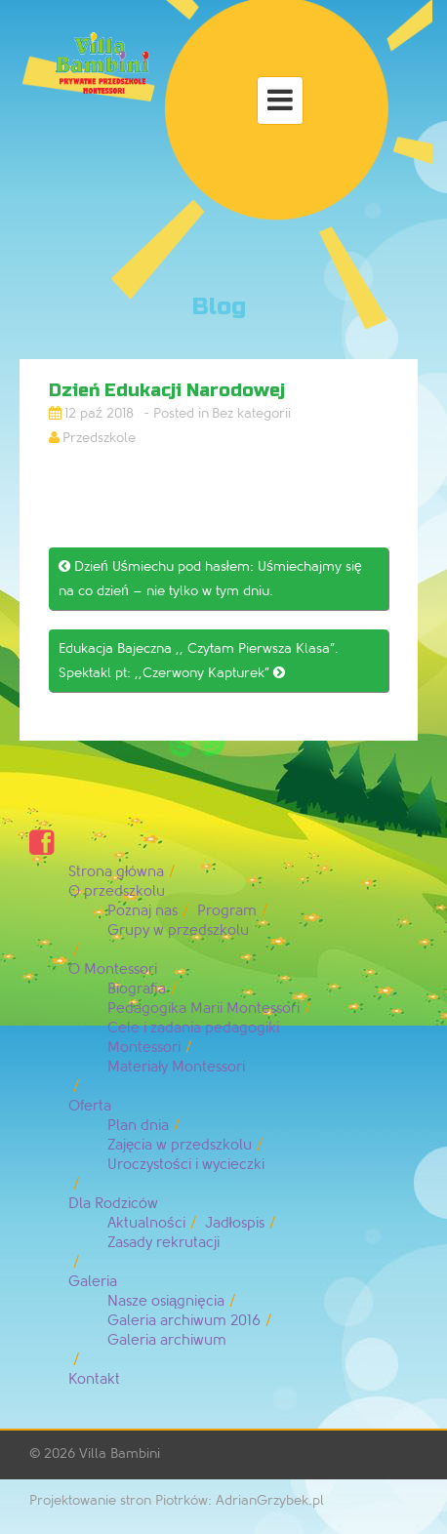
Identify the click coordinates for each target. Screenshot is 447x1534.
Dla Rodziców (113, 1203)
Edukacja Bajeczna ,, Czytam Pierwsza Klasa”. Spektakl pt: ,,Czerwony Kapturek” (199, 660)
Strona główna (116, 872)
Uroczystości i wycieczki (185, 1164)
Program (227, 911)
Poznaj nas (142, 911)
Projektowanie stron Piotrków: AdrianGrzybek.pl (176, 1500)
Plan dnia (138, 1125)
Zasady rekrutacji (163, 1242)
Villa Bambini (119, 1453)
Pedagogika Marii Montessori (203, 1008)
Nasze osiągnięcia (165, 1301)
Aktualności (146, 1223)
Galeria (92, 1281)
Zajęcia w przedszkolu (179, 1145)
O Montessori (112, 969)
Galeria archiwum (166, 1340)
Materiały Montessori (176, 1067)
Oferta (89, 1106)
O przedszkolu (116, 891)
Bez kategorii (251, 413)
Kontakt (94, 1379)
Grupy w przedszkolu (178, 930)
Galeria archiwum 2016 (184, 1320)
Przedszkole (99, 437)
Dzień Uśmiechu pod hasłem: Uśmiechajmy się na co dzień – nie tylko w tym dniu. (210, 578)
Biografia (136, 989)
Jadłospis (234, 1223)
